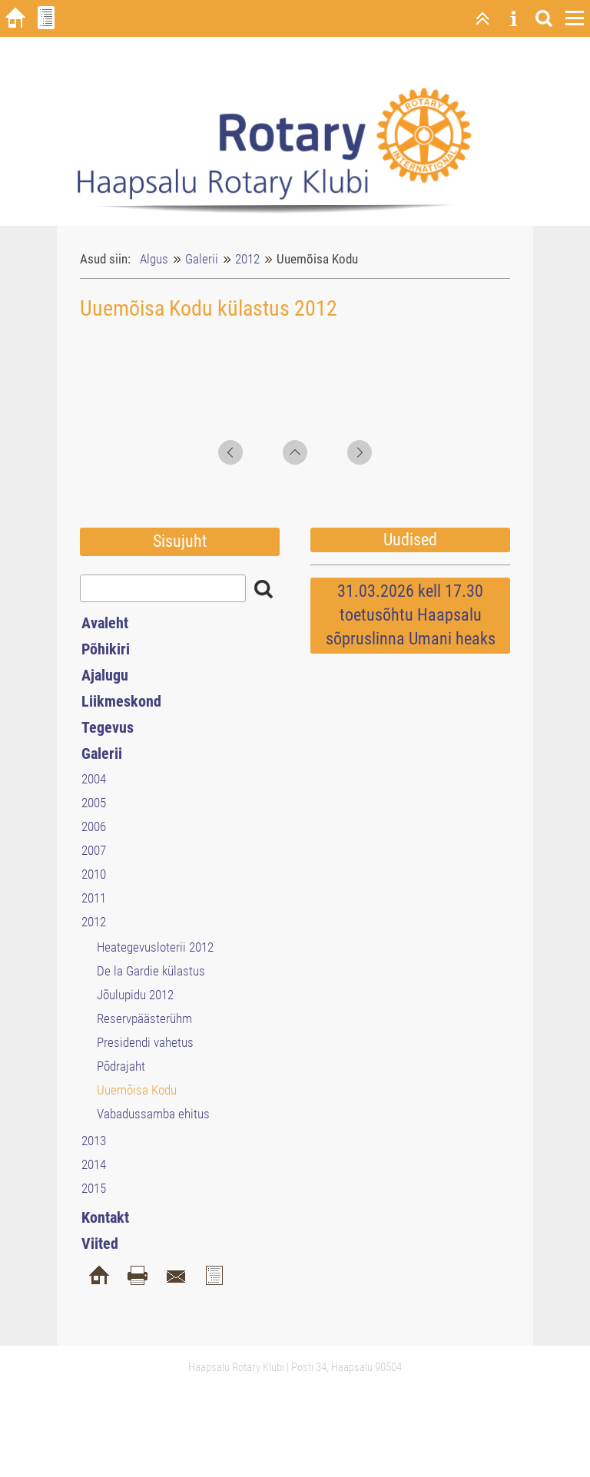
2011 (93, 898)
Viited (99, 1243)
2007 (93, 850)
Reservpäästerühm (144, 1018)
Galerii (201, 259)
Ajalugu (104, 675)
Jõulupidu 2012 (135, 994)
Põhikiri (105, 649)
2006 (93, 826)
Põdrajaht (121, 1066)
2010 (93, 874)
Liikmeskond (121, 701)
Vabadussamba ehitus (153, 1113)
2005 (93, 802)
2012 (247, 259)
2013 (93, 1140)
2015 (93, 1188)
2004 (93, 779)
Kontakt (105, 1217)
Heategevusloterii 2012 (155, 947)
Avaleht (104, 623)
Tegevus (107, 727)
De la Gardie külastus (151, 971)
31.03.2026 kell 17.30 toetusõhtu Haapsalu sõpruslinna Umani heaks (411, 614)
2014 (93, 1164)
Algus (154, 259)
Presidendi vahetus (145, 1042)
